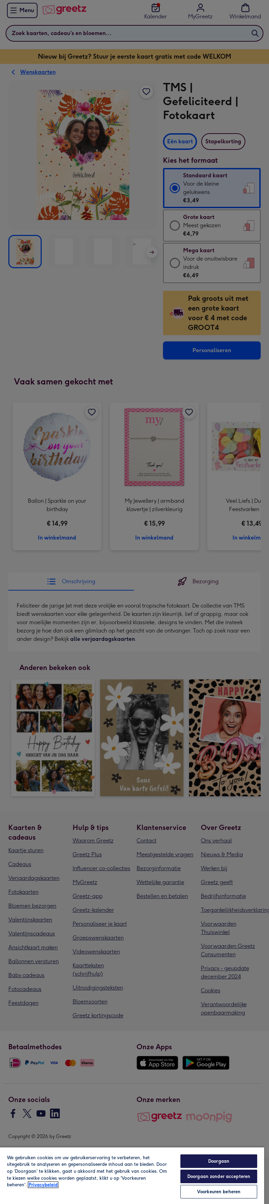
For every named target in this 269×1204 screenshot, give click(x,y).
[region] (132, 1175)
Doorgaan (218, 1161)
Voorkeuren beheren (219, 1191)
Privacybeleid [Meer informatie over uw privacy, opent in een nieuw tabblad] (43, 1184)
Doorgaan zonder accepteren (218, 1176)
